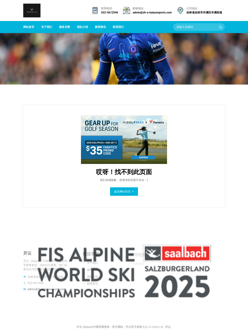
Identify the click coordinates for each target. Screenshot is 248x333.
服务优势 (64, 27)
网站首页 (28, 27)
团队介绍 (82, 27)
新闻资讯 (100, 27)
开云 (168, 328)
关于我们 (46, 27)
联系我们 (118, 27)
